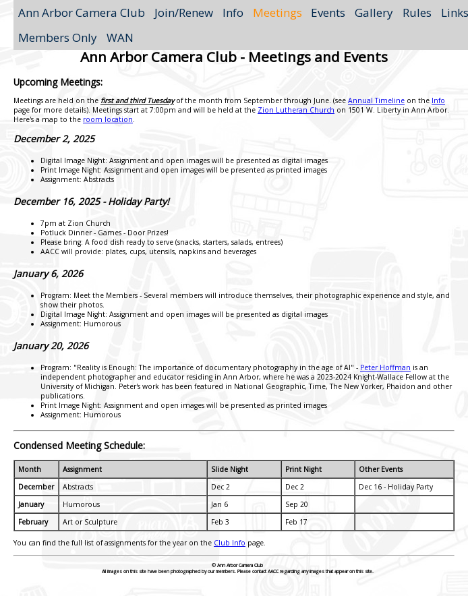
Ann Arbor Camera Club (81, 12)
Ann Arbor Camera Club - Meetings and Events (234, 56)
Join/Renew (183, 12)
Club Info (229, 542)
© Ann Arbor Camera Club (237, 565)
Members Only (57, 37)
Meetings (277, 12)
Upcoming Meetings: (58, 82)
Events (328, 12)
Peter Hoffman (385, 367)
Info (233, 12)
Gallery (374, 12)
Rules (417, 12)
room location (108, 119)
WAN (120, 37)
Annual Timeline (376, 100)
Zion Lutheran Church (296, 110)
